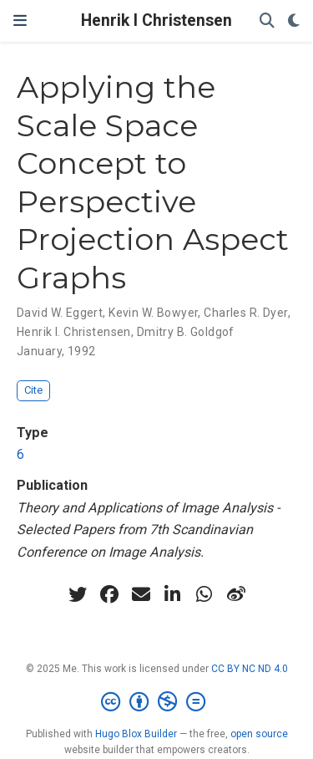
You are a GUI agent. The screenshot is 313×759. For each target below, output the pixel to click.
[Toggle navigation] (20, 21)
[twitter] (77, 594)
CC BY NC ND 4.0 (249, 669)
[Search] (267, 21)
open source (259, 734)
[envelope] (141, 594)
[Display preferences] (294, 21)
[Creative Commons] (156, 702)
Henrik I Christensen (156, 20)
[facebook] (109, 594)
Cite (33, 390)
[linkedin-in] (172, 594)
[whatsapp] (204, 594)
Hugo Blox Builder (136, 734)
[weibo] (236, 594)
